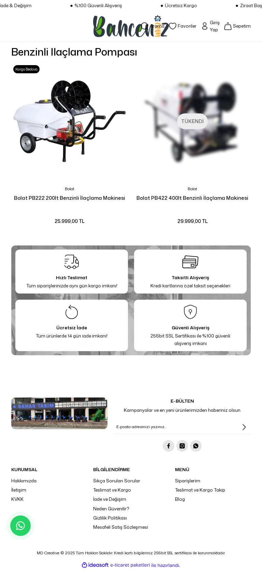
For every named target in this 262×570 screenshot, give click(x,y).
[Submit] (244, 427)
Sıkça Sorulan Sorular (116, 481)
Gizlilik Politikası (110, 518)
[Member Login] (210, 26)
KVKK (17, 499)
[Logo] (131, 26)
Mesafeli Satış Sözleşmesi (120, 527)
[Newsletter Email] (182, 427)
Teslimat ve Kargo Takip (200, 490)
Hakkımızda (24, 481)
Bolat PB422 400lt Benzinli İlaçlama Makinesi (192, 197)
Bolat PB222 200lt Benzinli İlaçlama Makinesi (69, 197)
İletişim (18, 490)
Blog (180, 499)
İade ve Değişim (109, 499)
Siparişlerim (187, 481)
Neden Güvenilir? (111, 509)
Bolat (69, 189)
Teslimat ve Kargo (112, 490)
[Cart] (237, 26)
